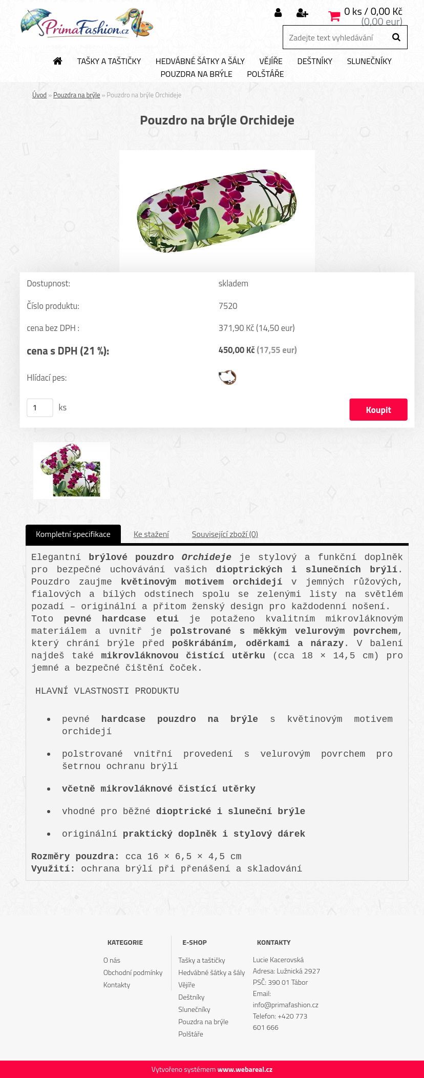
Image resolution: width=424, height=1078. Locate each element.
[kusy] (40, 408)
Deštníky (314, 61)
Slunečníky (369, 61)
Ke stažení (151, 534)
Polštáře (265, 74)
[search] (396, 37)
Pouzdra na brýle (196, 74)
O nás (111, 960)
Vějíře (270, 61)
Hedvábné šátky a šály (200, 61)
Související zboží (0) (225, 534)
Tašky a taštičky (109, 61)
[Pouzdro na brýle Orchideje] (217, 154)
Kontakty (116, 984)
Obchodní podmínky (133, 972)
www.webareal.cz (244, 1069)
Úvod (39, 95)
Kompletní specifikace (73, 534)
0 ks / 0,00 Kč (373, 11)
